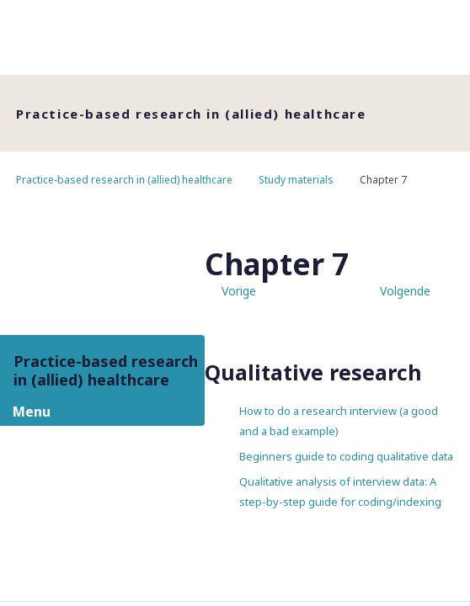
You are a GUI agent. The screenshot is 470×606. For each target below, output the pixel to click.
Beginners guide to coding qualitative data (346, 456)
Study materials (296, 180)
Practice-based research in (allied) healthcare (124, 180)
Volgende (405, 291)
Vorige (239, 291)
